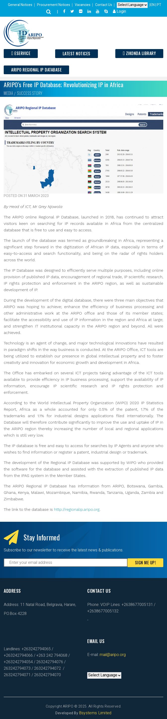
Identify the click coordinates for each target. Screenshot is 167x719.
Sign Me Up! (145, 563)
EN (152, 4)
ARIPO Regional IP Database (36, 70)
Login (119, 11)
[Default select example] (132, 5)
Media (8, 93)
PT (159, 4)
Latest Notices (76, 54)
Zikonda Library (139, 53)
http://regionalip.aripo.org (76, 509)
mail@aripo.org (112, 655)
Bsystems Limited (95, 713)
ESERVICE (20, 53)
